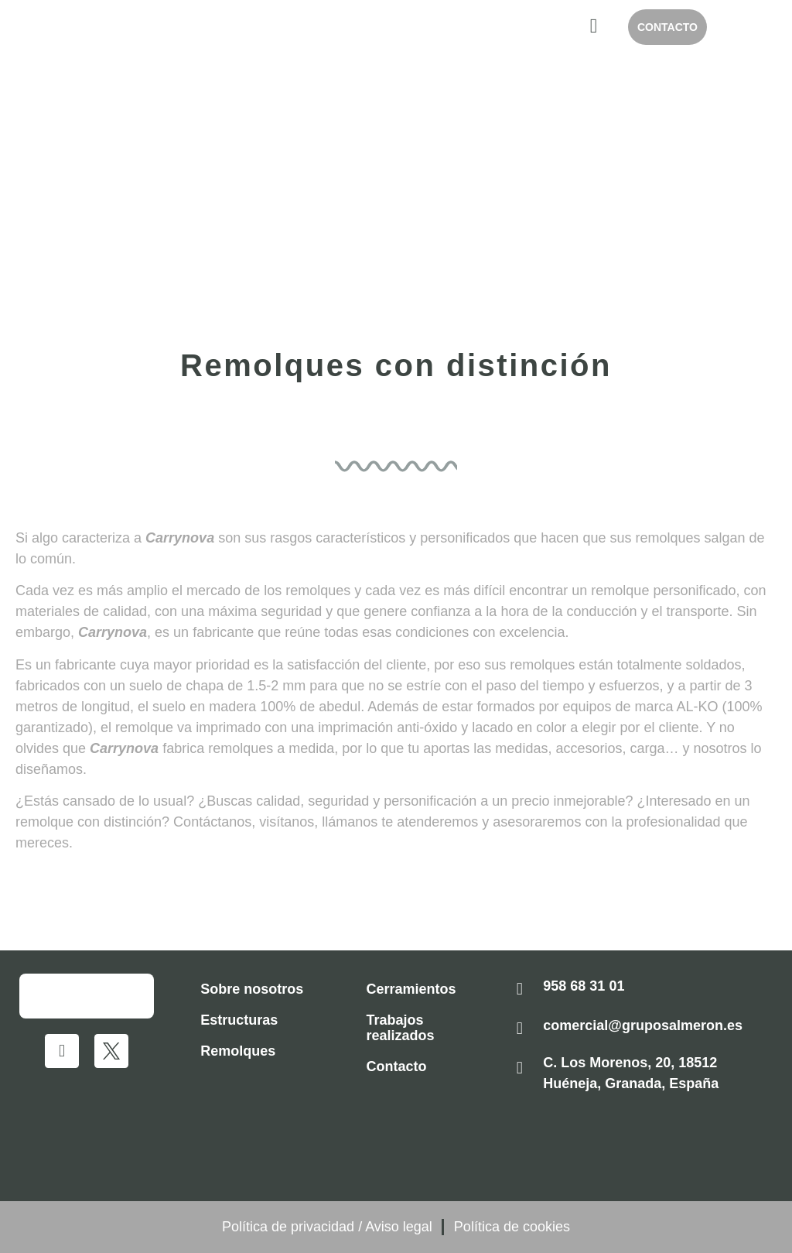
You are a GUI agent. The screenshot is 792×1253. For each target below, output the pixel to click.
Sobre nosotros (251, 989)
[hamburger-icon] (594, 27)
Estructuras (239, 1020)
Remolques (237, 1051)
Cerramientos (411, 989)
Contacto (397, 1066)
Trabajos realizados (401, 1027)
